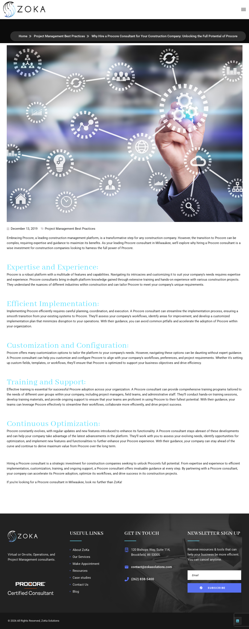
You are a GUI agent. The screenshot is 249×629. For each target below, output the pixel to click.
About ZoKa (81, 550)
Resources (80, 571)
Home (23, 36)
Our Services (81, 557)
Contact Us (80, 585)
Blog (76, 591)
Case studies (82, 578)
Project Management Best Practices (59, 36)
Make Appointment (86, 564)
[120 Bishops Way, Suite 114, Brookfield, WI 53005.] (126, 550)
